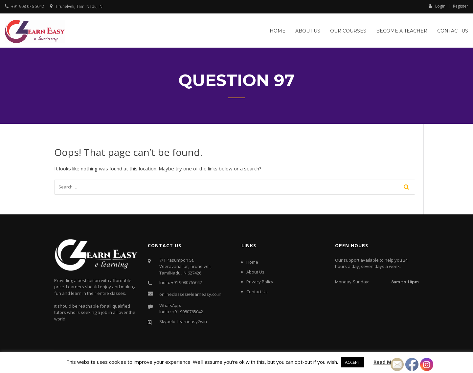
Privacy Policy (259, 282)
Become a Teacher (401, 31)
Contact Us (452, 31)
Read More (386, 362)
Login (437, 6)
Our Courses (348, 31)
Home (277, 31)
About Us (307, 31)
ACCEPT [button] (352, 362)
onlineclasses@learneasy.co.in (190, 294)
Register (460, 6)
